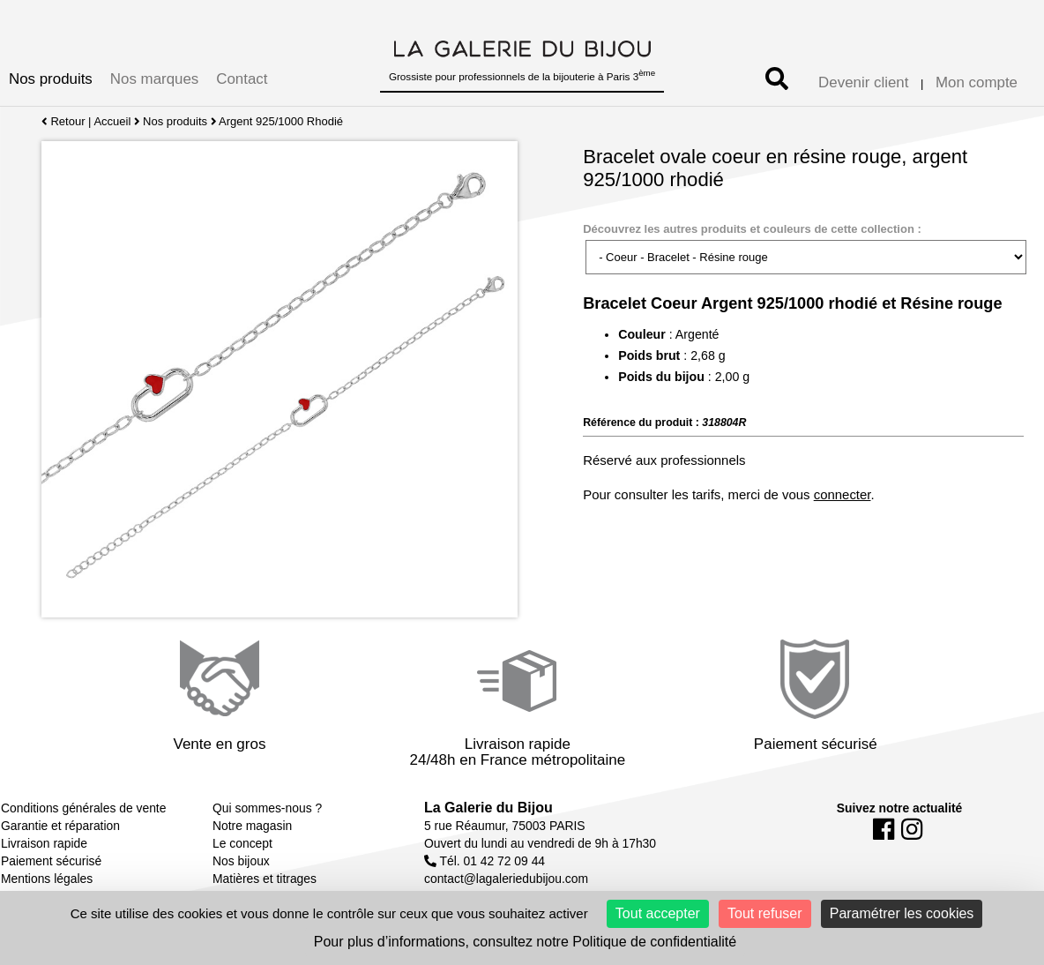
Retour (63, 121)
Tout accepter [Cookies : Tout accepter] (657, 913)
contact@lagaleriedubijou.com (506, 878)
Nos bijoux (241, 861)
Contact (241, 79)
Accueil (111, 121)
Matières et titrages (265, 878)
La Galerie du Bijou (488, 807)
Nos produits (51, 79)
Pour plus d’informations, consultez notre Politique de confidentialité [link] (525, 941)
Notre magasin (252, 826)
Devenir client (863, 82)
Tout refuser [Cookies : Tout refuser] (764, 913)
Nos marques (154, 79)
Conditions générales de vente (83, 808)
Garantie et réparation (60, 826)
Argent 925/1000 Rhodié (282, 121)
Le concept (242, 843)
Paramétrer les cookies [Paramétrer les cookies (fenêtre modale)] (902, 913)
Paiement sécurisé (51, 861)
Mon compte (977, 82)
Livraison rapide (44, 843)
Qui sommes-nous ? (267, 808)
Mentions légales (47, 878)
